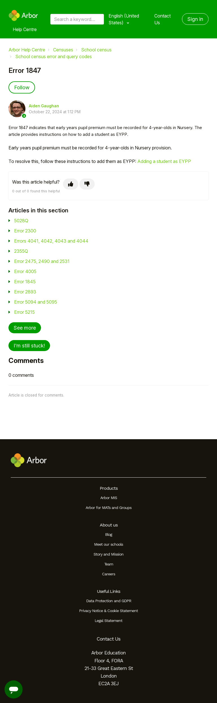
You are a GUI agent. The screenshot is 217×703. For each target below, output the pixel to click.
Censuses (63, 50)
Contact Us (162, 19)
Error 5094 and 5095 (35, 302)
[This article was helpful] (70, 184)
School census (96, 50)
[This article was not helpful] (87, 184)
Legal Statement (108, 620)
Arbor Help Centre (26, 50)
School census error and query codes (53, 56)
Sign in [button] (195, 19)
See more (25, 328)
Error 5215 (24, 312)
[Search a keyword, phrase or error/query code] (77, 19)
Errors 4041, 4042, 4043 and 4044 (51, 241)
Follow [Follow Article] (21, 87)
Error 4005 (25, 271)
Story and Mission (108, 554)
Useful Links (108, 591)
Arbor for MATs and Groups (108, 507)
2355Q (21, 251)
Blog (108, 534)
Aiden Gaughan (44, 106)
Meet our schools (108, 544)
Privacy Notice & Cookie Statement (108, 610)
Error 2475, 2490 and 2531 (42, 261)
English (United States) (123, 19)
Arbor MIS (108, 497)
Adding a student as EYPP (164, 161)
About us (109, 525)
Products (109, 488)
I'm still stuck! (29, 346)
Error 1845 (25, 281)
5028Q (21, 220)
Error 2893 (25, 292)
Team (108, 564)
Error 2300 (25, 231)
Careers (108, 574)
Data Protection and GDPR (108, 600)
